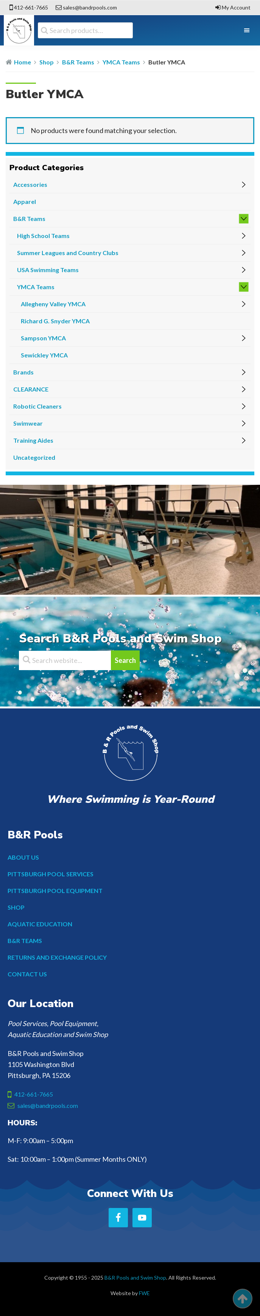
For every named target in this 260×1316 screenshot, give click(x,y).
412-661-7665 (31, 7)
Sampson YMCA (43, 338)
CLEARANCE (30, 389)
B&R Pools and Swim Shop (135, 1277)
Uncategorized (34, 457)
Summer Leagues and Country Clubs (67, 252)
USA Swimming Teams (48, 269)
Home (22, 62)
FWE (144, 1293)
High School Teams (43, 235)
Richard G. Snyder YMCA (55, 320)
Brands (23, 372)
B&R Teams (78, 62)
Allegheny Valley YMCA (53, 303)
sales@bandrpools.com (90, 7)
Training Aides (33, 440)
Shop (46, 62)
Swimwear (28, 423)
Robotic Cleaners (37, 406)
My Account (236, 7)
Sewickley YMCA (44, 355)
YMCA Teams (121, 62)
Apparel (24, 201)
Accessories (30, 184)
